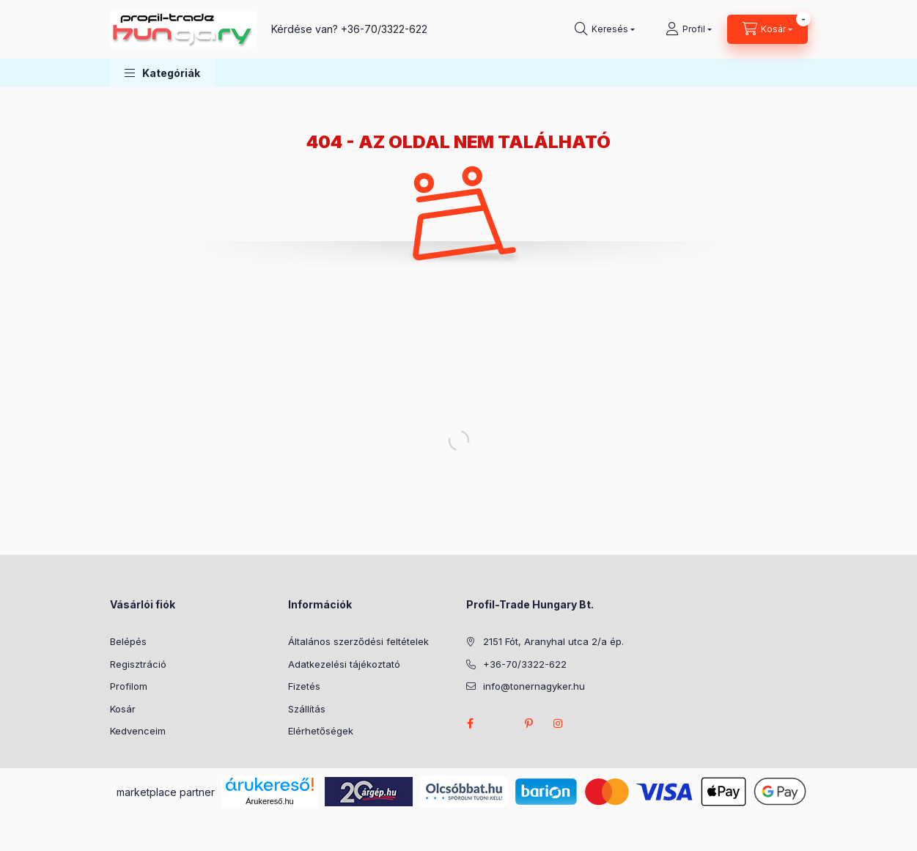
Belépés (128, 641)
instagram (558, 723)
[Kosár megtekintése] (767, 29)
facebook (470, 723)
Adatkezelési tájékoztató (344, 664)
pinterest (529, 723)
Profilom (128, 686)
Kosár (123, 709)
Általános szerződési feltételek (358, 641)
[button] (162, 73)
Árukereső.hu (269, 801)
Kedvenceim (138, 731)
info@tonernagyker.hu (534, 686)
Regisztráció (138, 664)
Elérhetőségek (320, 731)
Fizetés (304, 686)
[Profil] (688, 29)
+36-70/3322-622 (384, 29)
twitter (500, 723)
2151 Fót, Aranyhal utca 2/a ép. (553, 641)
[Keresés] (604, 29)
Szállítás (306, 709)
